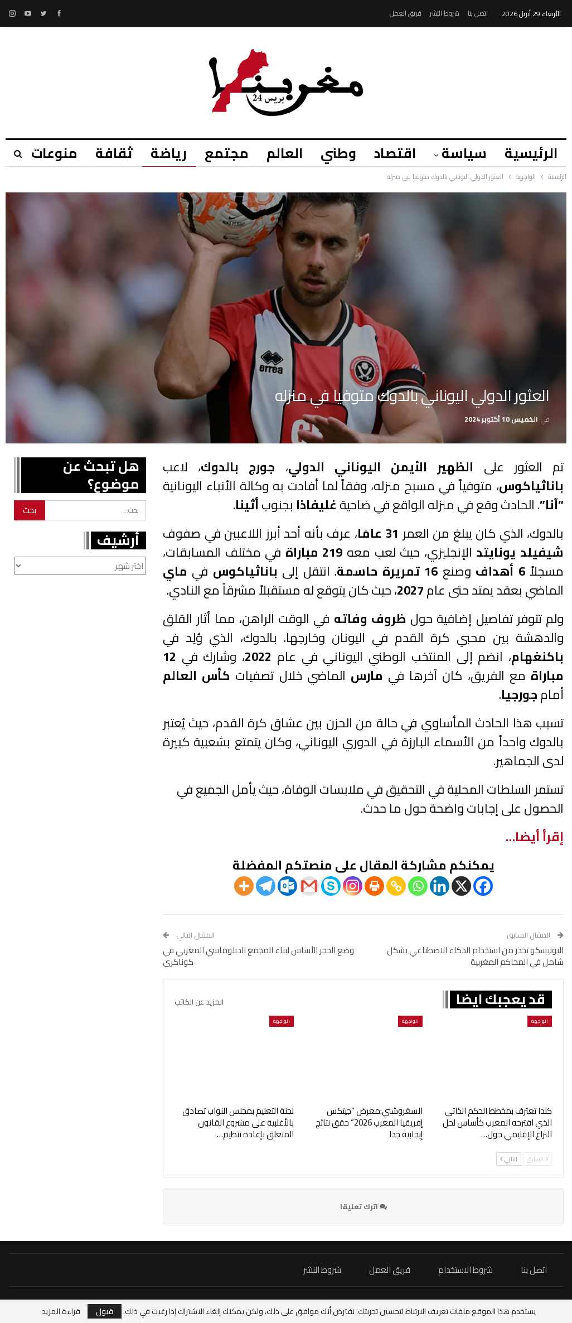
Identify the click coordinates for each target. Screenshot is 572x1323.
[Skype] (331, 886)
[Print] (374, 886)
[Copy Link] (396, 886)
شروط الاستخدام (465, 1270)
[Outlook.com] (287, 886)
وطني (333, 153)
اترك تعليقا (363, 1206)
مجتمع (218, 153)
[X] (461, 886)
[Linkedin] (439, 886)
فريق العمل (405, 13)
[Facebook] (483, 886)
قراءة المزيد (61, 1311)
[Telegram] (265, 886)
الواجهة (539, 1021)
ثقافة (102, 153)
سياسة (462, 153)
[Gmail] (309, 886)
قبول (104, 1311)
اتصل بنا (478, 13)
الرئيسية (531, 153)
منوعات (41, 153)
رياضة (158, 153)
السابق (537, 1159)
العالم (278, 153)
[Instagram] (352, 886)
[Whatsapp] (418, 886)
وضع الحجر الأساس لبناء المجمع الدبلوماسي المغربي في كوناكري (258, 956)
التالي (508, 1159)
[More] (244, 886)
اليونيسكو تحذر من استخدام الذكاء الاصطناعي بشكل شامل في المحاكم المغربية (475, 956)
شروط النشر (444, 13)
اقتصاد (392, 153)
